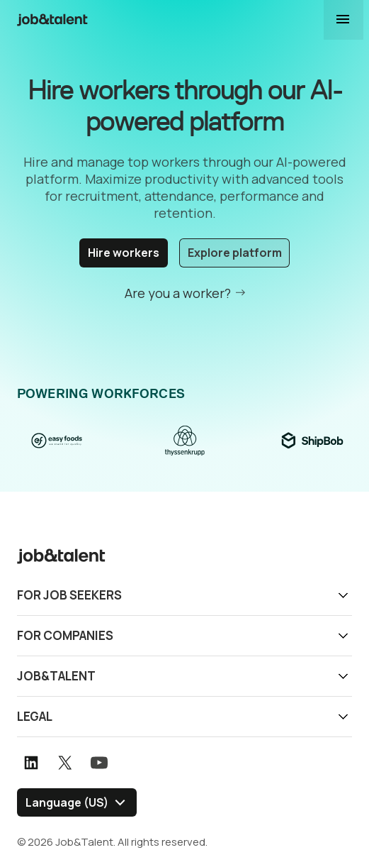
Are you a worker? (178, 292)
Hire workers (123, 252)
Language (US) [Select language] (66, 802)
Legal (34, 715)
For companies (65, 634)
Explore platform (235, 252)
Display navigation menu (343, 20)
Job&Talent (56, 675)
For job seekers (69, 594)
